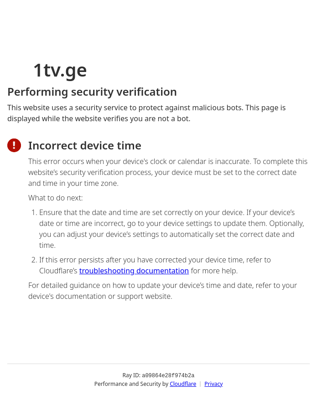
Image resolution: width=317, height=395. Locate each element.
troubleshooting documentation (134, 271)
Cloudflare (183, 383)
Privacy (213, 383)
